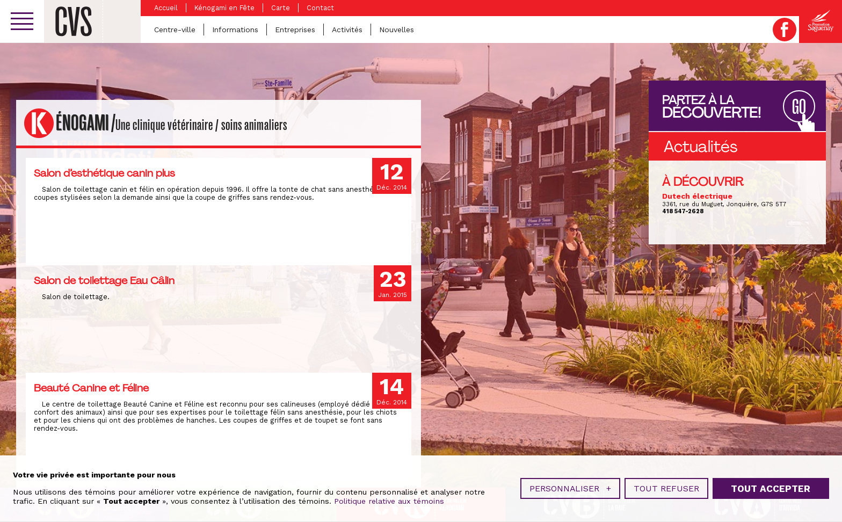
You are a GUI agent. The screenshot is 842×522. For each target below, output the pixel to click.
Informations (235, 29)
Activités (347, 29)
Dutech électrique (697, 196)
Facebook (784, 29)
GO (799, 107)
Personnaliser (570, 486)
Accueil (166, 8)
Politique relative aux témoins (389, 499)
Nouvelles (396, 29)
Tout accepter (770, 486)
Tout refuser (666, 486)
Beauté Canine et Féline (91, 388)
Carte (280, 8)
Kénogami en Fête (224, 8)
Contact (320, 8)
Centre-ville (174, 29)
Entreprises (295, 29)
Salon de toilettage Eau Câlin (104, 280)
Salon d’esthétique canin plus (104, 173)
